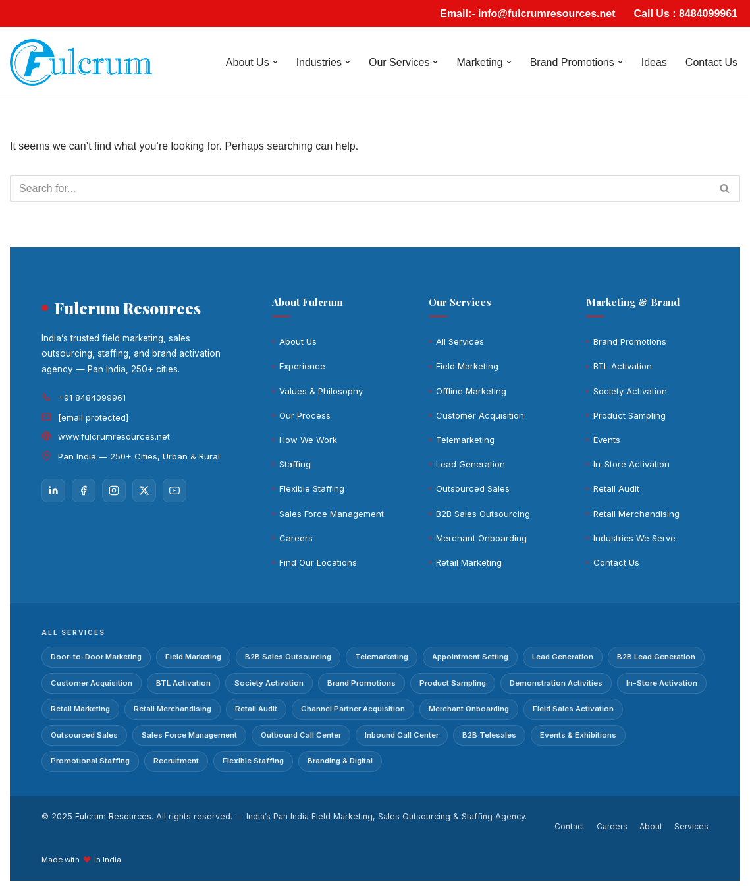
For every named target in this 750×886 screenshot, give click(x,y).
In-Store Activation (631, 464)
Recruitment (176, 760)
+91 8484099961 (92, 397)
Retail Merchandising (636, 513)
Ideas (654, 62)
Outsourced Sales (473, 488)
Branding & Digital (340, 760)
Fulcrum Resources (113, 816)
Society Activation (630, 391)
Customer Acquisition (480, 415)
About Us (298, 341)
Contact (569, 826)
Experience (302, 366)
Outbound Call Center (301, 735)
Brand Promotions (629, 341)
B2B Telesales (489, 735)
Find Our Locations (318, 562)
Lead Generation (470, 464)
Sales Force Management (331, 513)
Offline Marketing (471, 391)
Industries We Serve (634, 538)
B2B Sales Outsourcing (483, 513)
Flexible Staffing (311, 488)
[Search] (360, 188)
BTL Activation (622, 366)
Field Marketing (467, 366)
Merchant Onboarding (481, 538)
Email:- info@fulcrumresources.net (527, 13)
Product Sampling (629, 415)
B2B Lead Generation (656, 656)
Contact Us (711, 62)
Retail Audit (616, 488)
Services (691, 826)
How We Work (308, 439)
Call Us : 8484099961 (685, 13)
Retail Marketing (469, 562)
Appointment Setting (470, 656)
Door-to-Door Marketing (96, 656)
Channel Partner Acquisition (353, 708)
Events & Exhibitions (578, 735)
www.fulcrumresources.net (114, 436)
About (650, 826)
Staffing (295, 464)
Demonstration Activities (556, 683)
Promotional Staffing (90, 760)
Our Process (305, 415)
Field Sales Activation (573, 708)
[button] (275, 62)
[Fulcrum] (81, 62)
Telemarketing (465, 439)
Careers (296, 538)
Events (606, 439)
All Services (460, 341)
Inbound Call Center (402, 735)
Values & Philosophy (321, 391)
